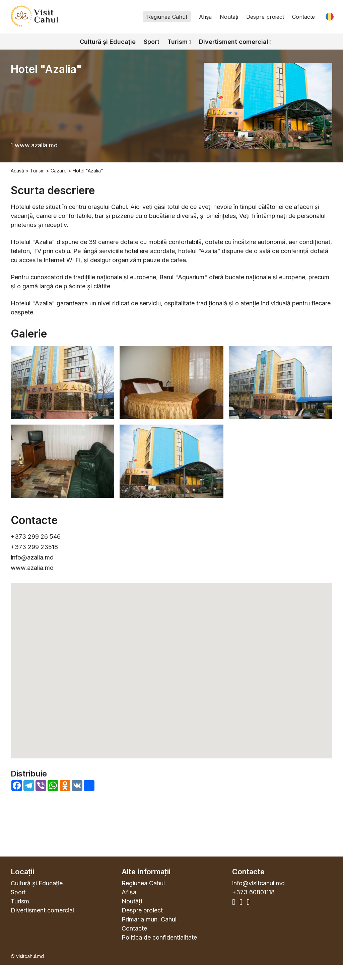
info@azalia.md (32, 557)
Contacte (303, 16)
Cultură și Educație (108, 41)
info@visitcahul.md (258, 883)
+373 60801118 (253, 892)
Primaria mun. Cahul (149, 919)
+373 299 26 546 (36, 536)
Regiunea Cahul (167, 16)
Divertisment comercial (233, 41)
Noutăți (229, 16)
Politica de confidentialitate (159, 937)
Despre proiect (265, 16)
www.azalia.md (36, 145)
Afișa (205, 16)
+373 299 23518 (34, 546)
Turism (177, 41)
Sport (151, 41)
